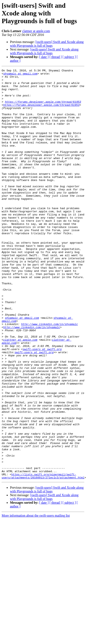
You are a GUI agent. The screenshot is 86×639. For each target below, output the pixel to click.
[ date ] (44, 57)
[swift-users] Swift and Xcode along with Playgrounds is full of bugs (47, 43)
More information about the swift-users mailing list (36, 597)
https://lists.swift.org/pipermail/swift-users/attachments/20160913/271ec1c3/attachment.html (43, 557)
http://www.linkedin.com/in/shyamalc (49, 375)
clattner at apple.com (36, 31)
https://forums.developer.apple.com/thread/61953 (43, 108)
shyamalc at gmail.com (20, 75)
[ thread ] (55, 57)
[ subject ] (69, 57)
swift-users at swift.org (42, 405)
